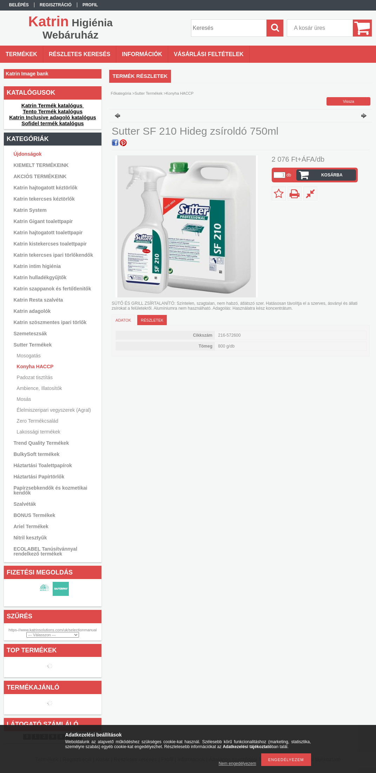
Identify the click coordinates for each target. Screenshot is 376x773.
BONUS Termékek (34, 515)
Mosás (24, 399)
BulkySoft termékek (37, 454)
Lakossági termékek (38, 432)
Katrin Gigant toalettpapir (43, 221)
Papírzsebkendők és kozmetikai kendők (50, 490)
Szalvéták (25, 504)
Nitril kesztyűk (30, 537)
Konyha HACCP (35, 366)
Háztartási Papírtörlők (39, 476)
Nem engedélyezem (237, 763)
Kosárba (332, 175)
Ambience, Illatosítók (39, 388)
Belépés (19, 4)
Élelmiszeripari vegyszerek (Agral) (54, 410)
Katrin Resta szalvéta (38, 300)
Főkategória (121, 93)
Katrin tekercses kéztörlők (44, 199)
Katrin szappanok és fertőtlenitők (52, 288)
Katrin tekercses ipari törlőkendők (53, 255)
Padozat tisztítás (35, 377)
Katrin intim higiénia (37, 266)
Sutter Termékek (148, 93)
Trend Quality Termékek (41, 443)
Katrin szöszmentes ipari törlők (50, 322)
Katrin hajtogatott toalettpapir (48, 232)
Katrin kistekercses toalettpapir (50, 244)
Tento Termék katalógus (53, 111)
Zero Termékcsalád (37, 421)
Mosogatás (28, 355)
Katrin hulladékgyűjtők (40, 277)
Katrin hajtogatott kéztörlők (46, 187)
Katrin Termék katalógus (52, 105)
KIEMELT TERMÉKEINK (41, 165)
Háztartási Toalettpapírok (43, 465)
